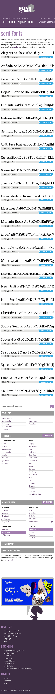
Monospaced (6, 449)
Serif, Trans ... (33, 458)
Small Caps (33, 472)
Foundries (32, 424)
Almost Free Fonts (10, 636)
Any (30, 510)
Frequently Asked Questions (14, 651)
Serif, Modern (33, 452)
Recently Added (7, 418)
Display (4, 446)
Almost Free (5, 430)
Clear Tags (48, 435)
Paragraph (33, 446)
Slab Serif (4, 458)
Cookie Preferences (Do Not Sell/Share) (18, 669)
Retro (31, 463)
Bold (30, 477)
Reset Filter (47, 502)
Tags (30, 22)
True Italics (33, 475)
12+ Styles (32, 519)
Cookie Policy (8, 666)
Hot (3, 22)
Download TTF (46, 96)
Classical (32, 489)
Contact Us (8, 656)
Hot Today (5, 424)
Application (5, 519)
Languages (33, 421)
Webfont (4, 513)
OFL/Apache (5, 522)
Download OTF (46, 57)
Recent (11, 22)
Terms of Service (9, 661)
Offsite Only (5, 535)
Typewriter (5, 461)
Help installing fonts (11, 653)
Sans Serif (4, 455)
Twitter (6, 678)
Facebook (7, 681)
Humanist (32, 492)
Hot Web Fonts (6, 427)
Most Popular (6, 421)
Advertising (8, 658)
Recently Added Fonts (12, 631)
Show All (4, 530)
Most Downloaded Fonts (12, 633)
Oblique (32, 469)
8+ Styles (32, 516)
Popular (21, 22)
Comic (3, 444)
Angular (32, 483)
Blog (5, 683)
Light (31, 480)
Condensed (33, 461)
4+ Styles (32, 513)
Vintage (31, 466)
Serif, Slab (32, 455)
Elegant (31, 486)
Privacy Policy (9, 663)
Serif (4, 464)
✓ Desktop (5, 510)
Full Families (33, 522)
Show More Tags (35, 494)
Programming (6, 452)
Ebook (5, 516)
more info (10, 560)
